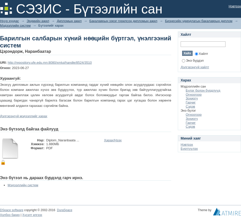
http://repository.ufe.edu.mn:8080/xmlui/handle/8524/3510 (50, 62)
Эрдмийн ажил (38, 21)
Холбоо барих (10, 215)
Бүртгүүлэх (189, 148)
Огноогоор (194, 94)
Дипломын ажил (69, 21)
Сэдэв (190, 106)
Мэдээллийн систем (15, 25)
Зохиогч (192, 98)
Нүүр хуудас (9, 21)
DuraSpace (64, 210)
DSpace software (11, 210)
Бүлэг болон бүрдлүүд (203, 90)
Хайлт (201, 54)
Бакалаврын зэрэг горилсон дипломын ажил (123, 21)
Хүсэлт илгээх (32, 215)
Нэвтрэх (235, 6)
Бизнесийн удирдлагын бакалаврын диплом (198, 21)
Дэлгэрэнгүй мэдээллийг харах (23, 116)
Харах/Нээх (113, 140)
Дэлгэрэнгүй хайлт (195, 67)
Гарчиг (191, 102)
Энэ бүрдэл (193, 60)
